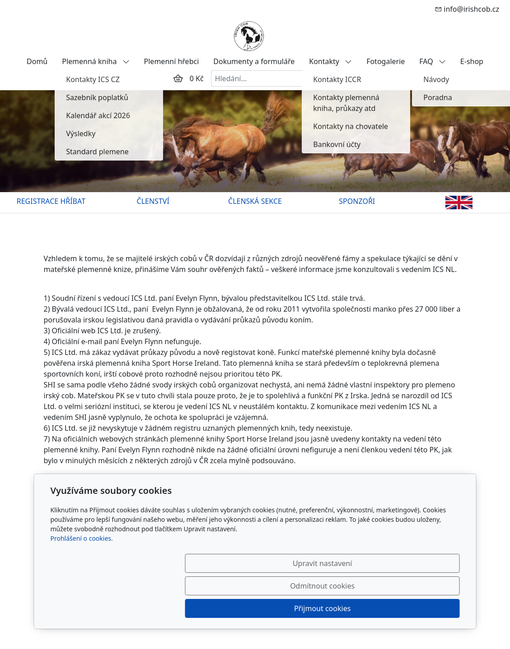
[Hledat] (330, 78)
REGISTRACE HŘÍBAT (51, 201)
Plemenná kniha (95, 61)
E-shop (471, 61)
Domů (37, 61)
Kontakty (330, 61)
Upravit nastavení (235, 608)
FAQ (432, 61)
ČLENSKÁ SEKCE (255, 201)
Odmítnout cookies (326, 608)
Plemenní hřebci (171, 61)
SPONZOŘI (357, 201)
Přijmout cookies (416, 608)
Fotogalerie (385, 61)
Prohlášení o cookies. (82, 583)
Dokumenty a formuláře (254, 61)
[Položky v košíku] (178, 78)
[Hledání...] (266, 78)
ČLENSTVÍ (153, 201)
